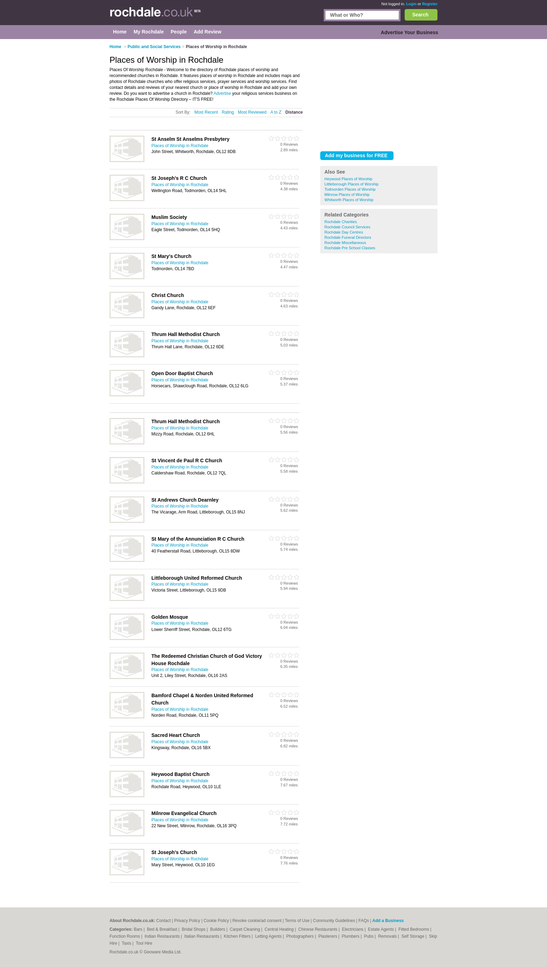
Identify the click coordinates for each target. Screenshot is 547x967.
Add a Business (388, 920)
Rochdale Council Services (347, 227)
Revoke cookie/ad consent (257, 920)
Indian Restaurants (163, 936)
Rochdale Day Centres (343, 232)
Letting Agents (269, 936)
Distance (294, 112)
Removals (388, 936)
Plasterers (328, 936)
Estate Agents (381, 929)
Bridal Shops (194, 929)
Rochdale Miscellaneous (345, 243)
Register (429, 4)
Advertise (222, 93)
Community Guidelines (334, 920)
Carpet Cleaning (245, 929)
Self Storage (413, 936)
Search (420, 14)
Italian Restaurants (202, 936)
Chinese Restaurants (318, 929)
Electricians (353, 929)
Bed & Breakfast (162, 929)
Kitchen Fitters (238, 936)
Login (411, 4)
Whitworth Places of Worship (348, 200)
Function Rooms (125, 936)
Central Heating (280, 929)
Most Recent (206, 112)
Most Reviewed (252, 112)
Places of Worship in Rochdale (179, 145)
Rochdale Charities (340, 222)
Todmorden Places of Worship (350, 189)
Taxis (127, 943)
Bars (138, 929)
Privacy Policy (187, 920)
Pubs (369, 936)
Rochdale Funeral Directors (347, 237)
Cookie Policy (216, 920)
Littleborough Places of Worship (351, 184)
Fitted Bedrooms (414, 929)
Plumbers (351, 936)
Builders (218, 929)
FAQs (364, 920)
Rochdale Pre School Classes (349, 248)
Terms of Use (297, 920)
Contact (163, 920)
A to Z (275, 112)
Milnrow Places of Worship (346, 194)
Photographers (300, 936)
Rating (228, 112)
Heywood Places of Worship (348, 179)
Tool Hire (144, 943)
